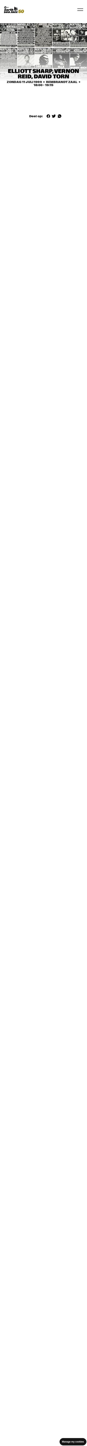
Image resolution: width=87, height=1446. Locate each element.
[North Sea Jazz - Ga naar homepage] (14, 10)
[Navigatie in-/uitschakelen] (80, 10)
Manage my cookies (73, 1441)
